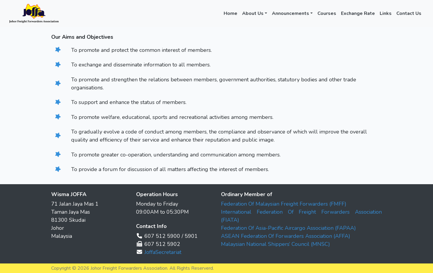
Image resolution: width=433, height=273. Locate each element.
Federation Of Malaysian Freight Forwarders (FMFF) (283, 203)
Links (386, 13)
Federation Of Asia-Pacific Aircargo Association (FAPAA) (288, 228)
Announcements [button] (290, 13)
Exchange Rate (358, 13)
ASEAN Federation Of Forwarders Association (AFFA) (285, 236)
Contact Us (408, 13)
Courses (326, 13)
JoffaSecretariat (162, 252)
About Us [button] (253, 13)
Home (230, 13)
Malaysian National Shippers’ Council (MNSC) (275, 244)
